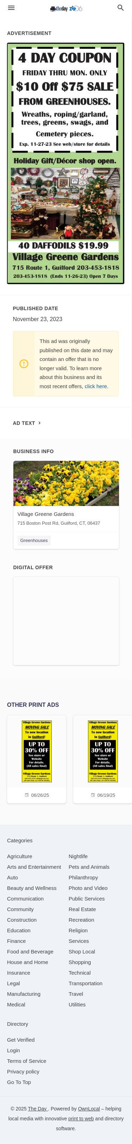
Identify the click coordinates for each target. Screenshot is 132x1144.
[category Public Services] (87, 899)
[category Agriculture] (19, 856)
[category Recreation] (81, 920)
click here (96, 386)
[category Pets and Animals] (89, 867)
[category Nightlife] (78, 856)
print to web (81, 1118)
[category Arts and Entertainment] (34, 867)
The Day (38, 1109)
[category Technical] (80, 973)
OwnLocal (89, 1109)
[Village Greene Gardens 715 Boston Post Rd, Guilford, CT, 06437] (66, 495)
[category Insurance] (18, 973)
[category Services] (79, 941)
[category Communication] (25, 899)
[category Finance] (16, 941)
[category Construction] (22, 920)
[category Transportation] (85, 983)
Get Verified (20, 1040)
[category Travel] (76, 994)
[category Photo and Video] (88, 888)
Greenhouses (34, 540)
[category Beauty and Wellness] (32, 888)
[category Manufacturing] (23, 994)
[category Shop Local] (82, 952)
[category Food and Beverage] (30, 952)
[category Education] (19, 930)
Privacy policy (23, 1071)
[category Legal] (13, 983)
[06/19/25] (102, 758)
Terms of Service (26, 1061)
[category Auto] (12, 877)
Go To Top (19, 1082)
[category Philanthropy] (83, 877)
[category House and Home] (27, 962)
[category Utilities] (77, 1004)
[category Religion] (78, 930)
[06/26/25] (36, 758)
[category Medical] (16, 1004)
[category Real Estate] (82, 909)
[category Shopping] (80, 962)
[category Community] (20, 909)
